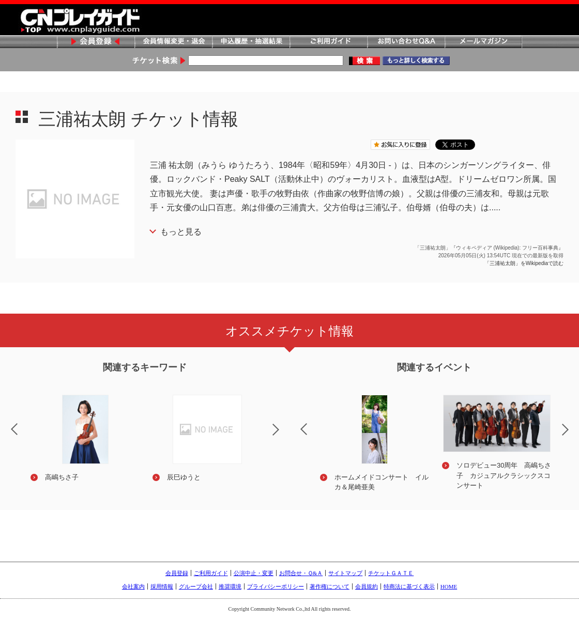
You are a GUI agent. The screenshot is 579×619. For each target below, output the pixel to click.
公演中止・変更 (253, 573)
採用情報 (161, 586)
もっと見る (181, 231)
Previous (295, 422)
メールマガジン (483, 42)
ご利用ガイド (328, 42)
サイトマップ (345, 573)
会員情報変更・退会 (173, 42)
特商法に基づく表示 (409, 586)
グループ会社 (196, 586)
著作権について (329, 586)
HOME (448, 586)
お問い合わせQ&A (406, 42)
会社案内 (133, 586)
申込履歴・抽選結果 (251, 42)
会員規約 (366, 586)
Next (284, 436)
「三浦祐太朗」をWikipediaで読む (523, 263)
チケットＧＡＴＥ (391, 573)
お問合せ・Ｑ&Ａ (301, 573)
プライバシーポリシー (275, 586)
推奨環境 (230, 586)
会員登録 (95, 42)
